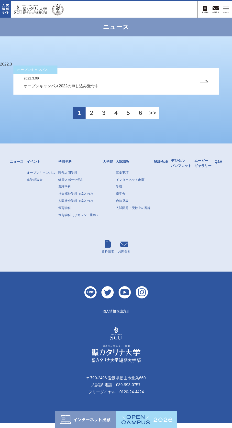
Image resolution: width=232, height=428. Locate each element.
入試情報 (123, 166)
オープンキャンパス (41, 177)
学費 (119, 191)
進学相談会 (35, 185)
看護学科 (64, 191)
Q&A (218, 166)
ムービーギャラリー (202, 168)
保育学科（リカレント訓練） (78, 220)
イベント (33, 166)
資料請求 (107, 251)
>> (152, 117)
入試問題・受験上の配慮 (133, 213)
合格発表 (122, 206)
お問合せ (124, 251)
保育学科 (64, 213)
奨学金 (120, 198)
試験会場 (161, 166)
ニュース (16, 166)
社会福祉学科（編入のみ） (77, 198)
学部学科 (65, 166)
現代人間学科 (67, 177)
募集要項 (122, 177)
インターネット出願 (130, 185)
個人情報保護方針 (116, 316)
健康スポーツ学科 (71, 185)
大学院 (108, 166)
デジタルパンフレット (181, 168)
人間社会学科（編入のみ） (77, 206)
